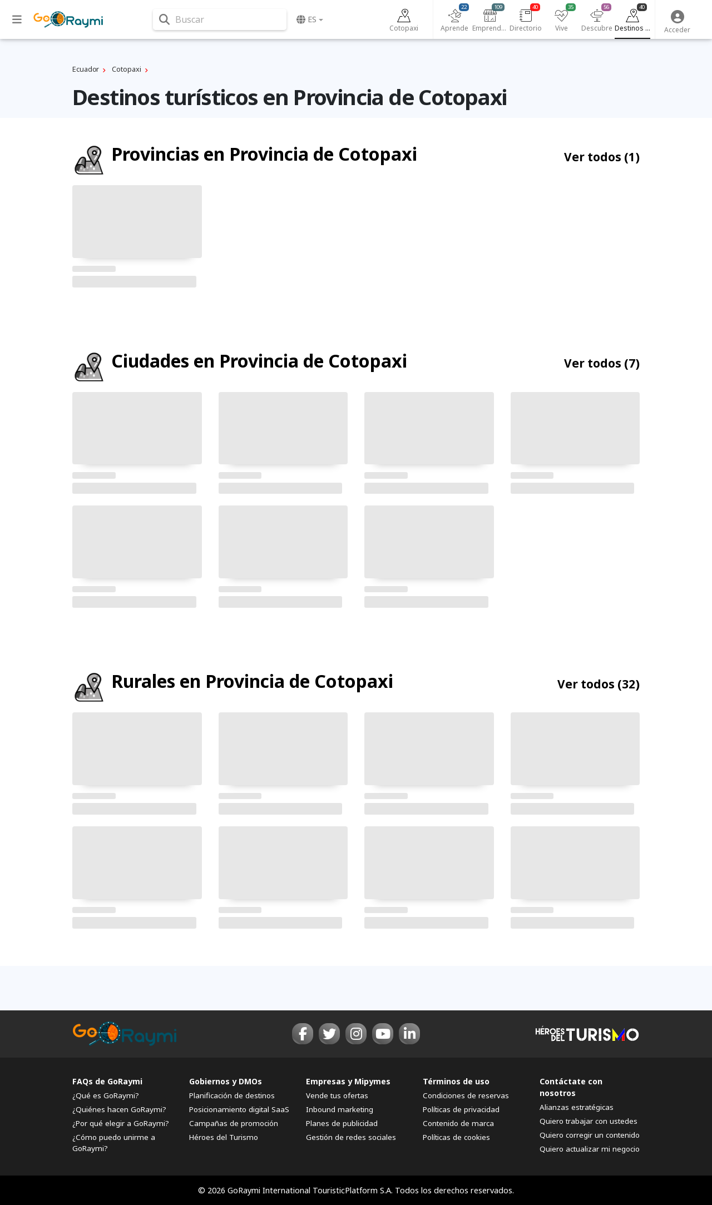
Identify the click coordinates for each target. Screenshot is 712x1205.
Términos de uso (456, 1081)
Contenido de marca (458, 1123)
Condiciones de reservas (466, 1095)
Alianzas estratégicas (577, 1107)
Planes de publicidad (342, 1123)
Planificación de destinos (232, 1095)
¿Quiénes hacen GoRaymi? (119, 1109)
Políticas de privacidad (461, 1109)
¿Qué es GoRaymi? (105, 1095)
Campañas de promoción (233, 1123)
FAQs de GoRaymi (107, 1081)
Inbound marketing (339, 1109)
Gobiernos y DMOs (225, 1081)
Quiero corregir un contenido (590, 1135)
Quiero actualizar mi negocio (590, 1149)
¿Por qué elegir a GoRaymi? (120, 1123)
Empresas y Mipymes (348, 1081)
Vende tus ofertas (337, 1095)
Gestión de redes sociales (351, 1137)
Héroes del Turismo (223, 1137)
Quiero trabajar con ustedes (588, 1121)
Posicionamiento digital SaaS (239, 1109)
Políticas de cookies (456, 1137)
